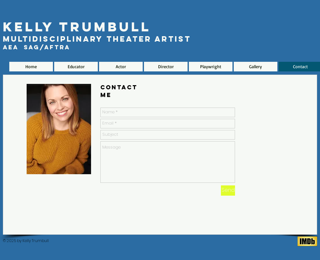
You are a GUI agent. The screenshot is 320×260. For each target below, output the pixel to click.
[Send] (228, 190)
